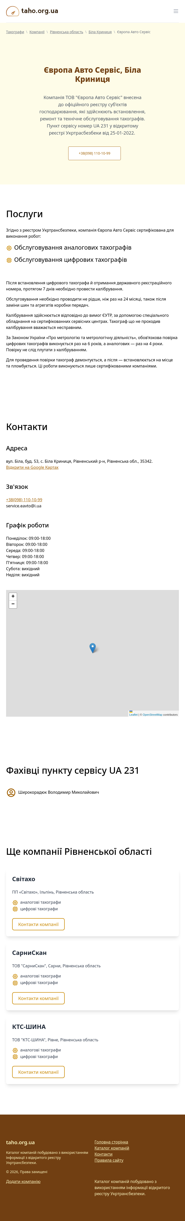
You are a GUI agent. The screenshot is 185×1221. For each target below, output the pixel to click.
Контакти (103, 1154)
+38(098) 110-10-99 (94, 153)
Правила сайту (109, 1160)
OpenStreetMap (153, 714)
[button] (92, 648)
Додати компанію (23, 1181)
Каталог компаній (112, 1148)
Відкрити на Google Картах (32, 467)
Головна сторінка (111, 1142)
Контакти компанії (38, 924)
